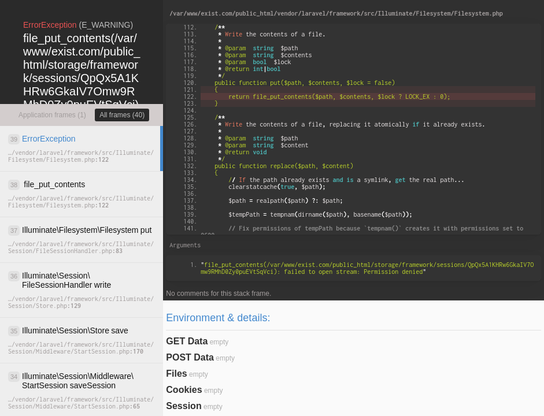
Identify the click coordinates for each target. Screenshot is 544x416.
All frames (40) (122, 115)
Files (176, 373)
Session (183, 406)
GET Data (187, 341)
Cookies (184, 390)
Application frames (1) (52, 115)
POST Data (190, 357)
